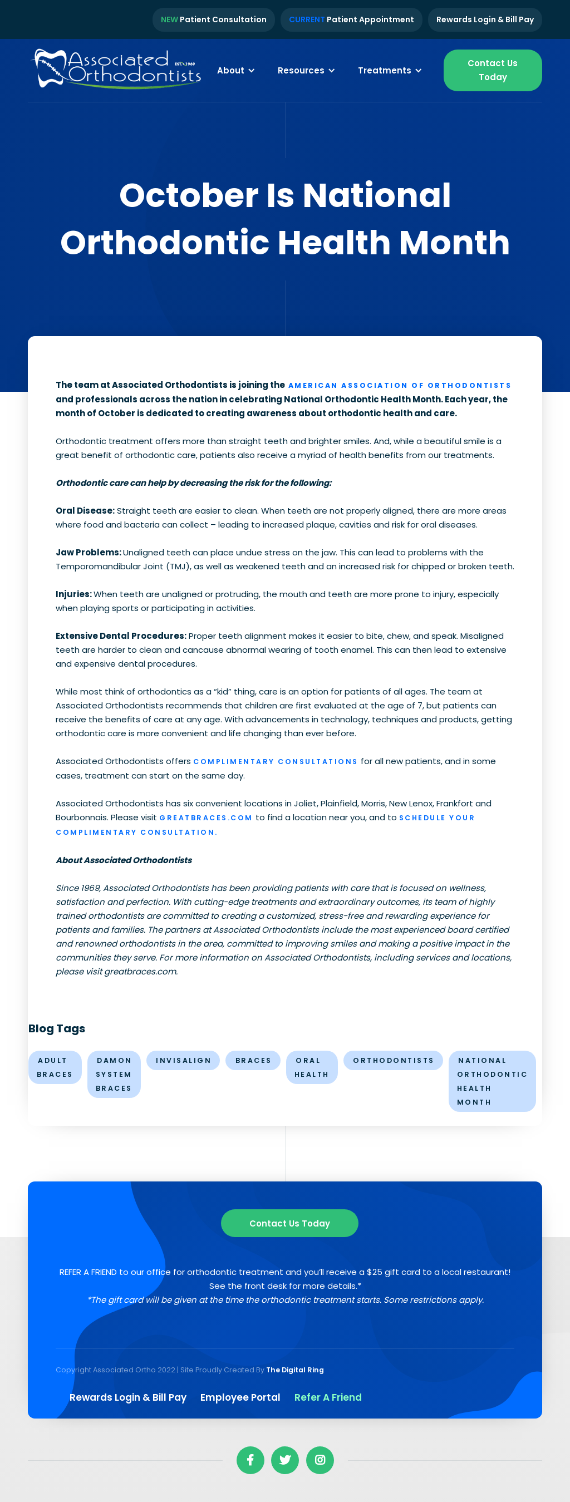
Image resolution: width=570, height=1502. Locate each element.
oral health (312, 1067)
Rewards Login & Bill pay (128, 1397)
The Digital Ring (295, 1370)
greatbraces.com (206, 818)
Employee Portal (240, 1397)
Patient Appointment (351, 19)
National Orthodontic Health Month (492, 1081)
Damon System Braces (114, 1074)
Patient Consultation (214, 19)
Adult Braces (55, 1067)
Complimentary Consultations (275, 761)
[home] (117, 70)
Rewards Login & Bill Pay (485, 19)
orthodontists (394, 1060)
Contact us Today (289, 1223)
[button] (236, 70)
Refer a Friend (328, 1397)
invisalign (184, 1060)
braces (253, 1060)
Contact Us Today (493, 70)
